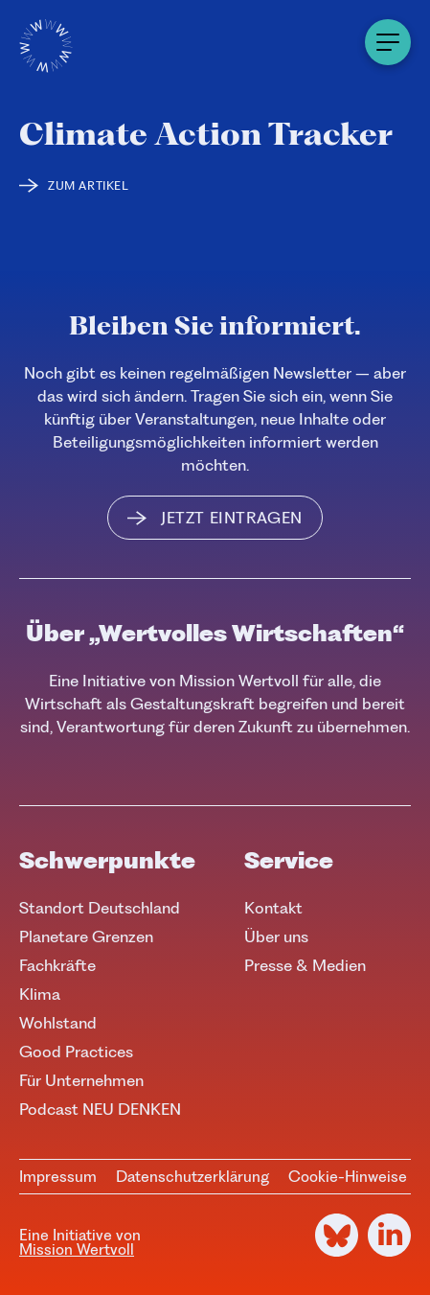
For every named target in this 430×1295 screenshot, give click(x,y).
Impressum (58, 1177)
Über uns (276, 936)
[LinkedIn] (389, 1235)
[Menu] (388, 42)
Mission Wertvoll (76, 1249)
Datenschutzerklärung (192, 1177)
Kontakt (273, 907)
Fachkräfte (57, 965)
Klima (39, 994)
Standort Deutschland (99, 907)
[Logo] (46, 46)
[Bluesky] (336, 1235)
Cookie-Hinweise (347, 1177)
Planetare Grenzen (86, 936)
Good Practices (76, 1051)
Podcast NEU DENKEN (100, 1109)
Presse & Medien (305, 965)
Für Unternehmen (81, 1080)
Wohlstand (58, 1022)
